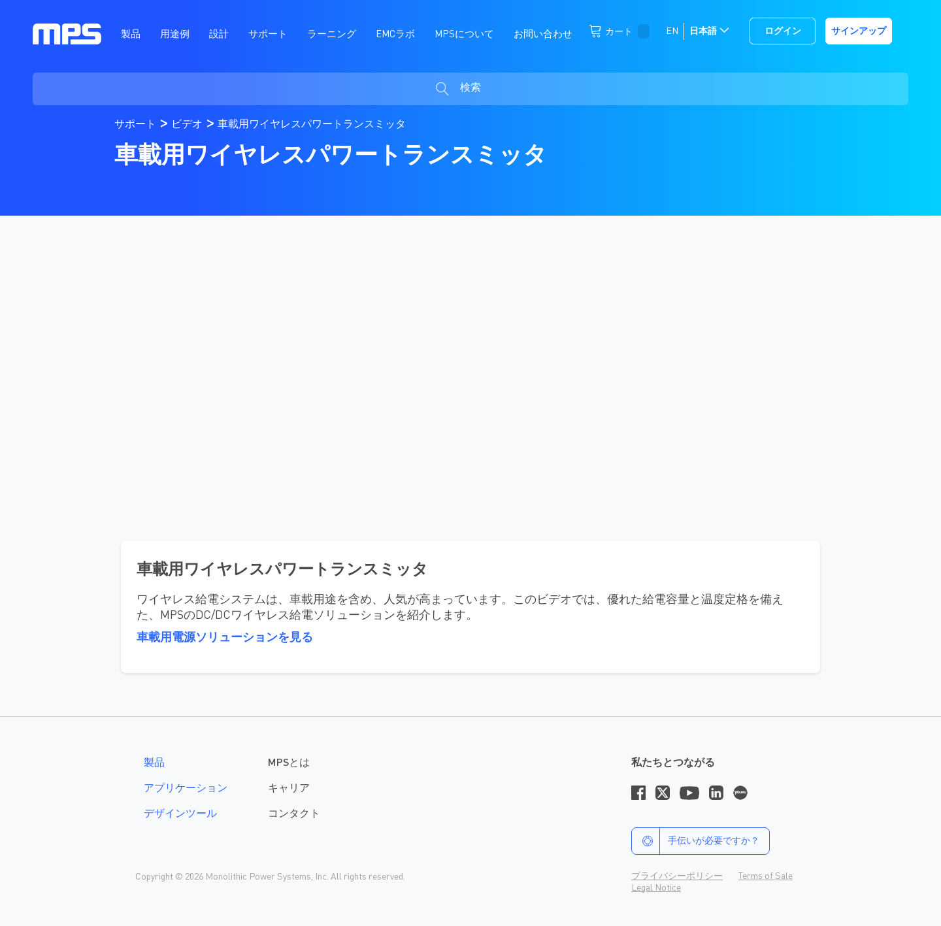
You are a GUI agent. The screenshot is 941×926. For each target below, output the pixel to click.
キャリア (289, 789)
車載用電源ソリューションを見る (225, 638)
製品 (154, 763)
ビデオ (188, 125)
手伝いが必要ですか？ (695, 841)
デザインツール (180, 814)
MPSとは (289, 763)
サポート (136, 125)
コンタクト (294, 814)
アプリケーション (185, 789)
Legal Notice (656, 888)
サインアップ (858, 31)
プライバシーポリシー (677, 876)
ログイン (783, 31)
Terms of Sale (765, 876)
